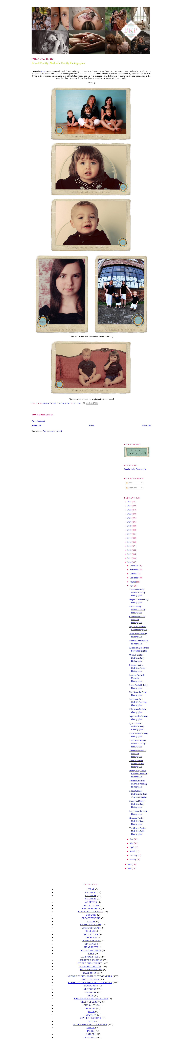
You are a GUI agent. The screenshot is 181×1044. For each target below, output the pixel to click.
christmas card (90, 924)
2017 (129, 534)
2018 (129, 530)
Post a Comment (38, 421)
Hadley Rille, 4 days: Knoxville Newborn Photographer (138, 774)
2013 (129, 550)
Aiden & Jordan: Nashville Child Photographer (136, 764)
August (133, 582)
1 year (90, 889)
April (132, 847)
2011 (129, 558)
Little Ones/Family (90, 963)
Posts (129, 483)
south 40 (91, 1015)
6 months (90, 896)
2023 (129, 510)
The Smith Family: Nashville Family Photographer (137, 592)
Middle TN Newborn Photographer (90, 976)
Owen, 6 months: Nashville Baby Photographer (136, 658)
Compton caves (91, 928)
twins (90, 1031)
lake (91, 953)
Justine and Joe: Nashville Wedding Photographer (138, 702)
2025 (129, 502)
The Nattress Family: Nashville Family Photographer (137, 743)
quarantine (91, 1005)
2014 (129, 546)
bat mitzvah (91, 905)
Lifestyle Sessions (91, 960)
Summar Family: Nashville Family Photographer (137, 668)
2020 (129, 522)
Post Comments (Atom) (52, 431)
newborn (90, 986)
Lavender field (90, 957)
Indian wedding (91, 950)
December (134, 566)
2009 (129, 864)
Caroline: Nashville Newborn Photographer (137, 619)
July (132, 586)
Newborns (90, 989)
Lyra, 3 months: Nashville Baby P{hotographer (136, 726)
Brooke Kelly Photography (135, 469)
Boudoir (91, 915)
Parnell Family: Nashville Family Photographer (137, 609)
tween (91, 1028)
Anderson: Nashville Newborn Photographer (137, 753)
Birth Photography (90, 912)
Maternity (90, 973)
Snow (91, 1012)
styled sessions (90, 1018)
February (134, 855)
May (132, 843)
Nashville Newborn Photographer (90, 983)
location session (90, 966)
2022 (129, 514)
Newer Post (36, 425)
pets (90, 995)
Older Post (146, 425)
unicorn (91, 1034)
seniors (91, 1008)
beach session (91, 908)
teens (91, 1021)
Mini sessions (90, 979)
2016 (129, 538)
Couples (90, 931)
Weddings (90, 1037)
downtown (91, 934)
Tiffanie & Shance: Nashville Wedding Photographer (138, 784)
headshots (91, 947)
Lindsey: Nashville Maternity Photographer (137, 678)
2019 (129, 526)
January (133, 859)
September (134, 578)
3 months (90, 892)
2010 (129, 562)
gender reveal (91, 941)
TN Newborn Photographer (90, 1024)
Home (91, 425)
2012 (129, 554)
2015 (129, 542)
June (132, 839)
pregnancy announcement (91, 999)
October (133, 574)
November (134, 570)
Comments (131, 488)
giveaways (91, 944)
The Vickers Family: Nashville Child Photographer (137, 831)
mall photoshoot (91, 970)
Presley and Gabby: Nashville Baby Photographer (137, 804)
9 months (90, 899)
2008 (129, 868)
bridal (91, 921)
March (133, 851)
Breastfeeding (91, 918)
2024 (129, 506)
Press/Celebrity (91, 1002)
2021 (129, 518)
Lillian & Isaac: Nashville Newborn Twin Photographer (138, 794)
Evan (43, 71)
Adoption (91, 902)
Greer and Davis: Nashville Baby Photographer (136, 821)
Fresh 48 (90, 937)
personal (91, 992)
